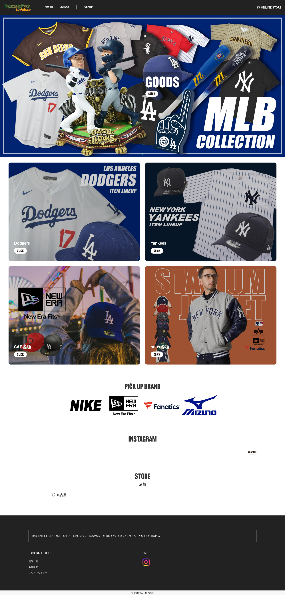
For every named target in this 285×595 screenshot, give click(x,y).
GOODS (64, 7)
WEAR (49, 7)
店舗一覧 (33, 561)
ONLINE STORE (271, 7)
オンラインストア (38, 572)
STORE (88, 7)
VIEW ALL (252, 452)
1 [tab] (142, 154)
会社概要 (33, 566)
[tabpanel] (142, 86)
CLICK (151, 94)
